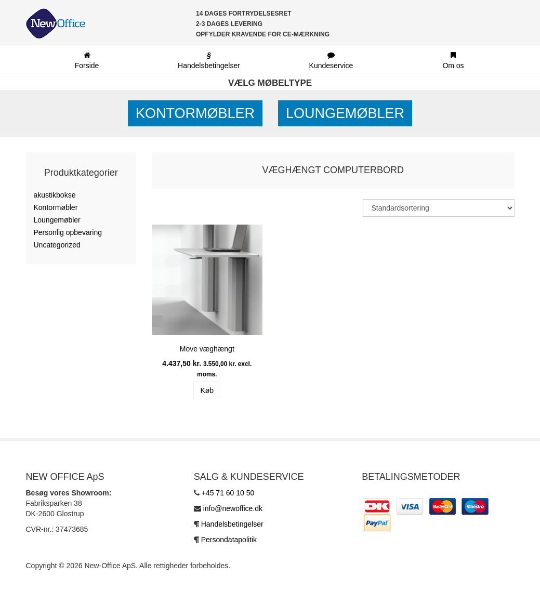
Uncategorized (57, 245)
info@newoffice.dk (232, 508)
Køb (207, 390)
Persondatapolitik (229, 539)
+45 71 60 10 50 (228, 493)
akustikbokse (55, 195)
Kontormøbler (195, 113)
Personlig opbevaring (68, 232)
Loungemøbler (345, 113)
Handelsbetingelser (232, 524)
